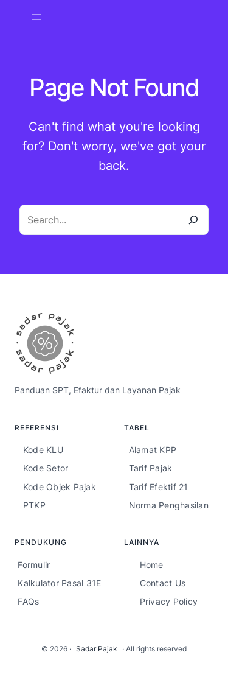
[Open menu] (36, 17)
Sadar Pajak (96, 648)
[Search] (193, 220)
